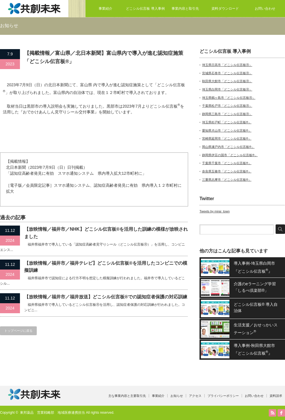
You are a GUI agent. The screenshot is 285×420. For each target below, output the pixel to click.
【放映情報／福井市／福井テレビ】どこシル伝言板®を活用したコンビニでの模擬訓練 (105, 267)
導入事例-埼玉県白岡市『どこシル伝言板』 (254, 267)
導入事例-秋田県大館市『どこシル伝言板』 (254, 349)
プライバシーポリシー (223, 395)
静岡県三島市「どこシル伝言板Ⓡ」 (227, 114)
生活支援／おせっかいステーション (256, 329)
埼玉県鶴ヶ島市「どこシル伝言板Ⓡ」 (228, 97)
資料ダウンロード (225, 9)
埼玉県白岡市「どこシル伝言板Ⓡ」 (227, 89)
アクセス (195, 395)
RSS (272, 413)
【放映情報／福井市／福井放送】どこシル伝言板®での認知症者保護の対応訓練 (105, 296)
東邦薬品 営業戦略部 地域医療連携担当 (52, 413)
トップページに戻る (18, 330)
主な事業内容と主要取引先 (127, 395)
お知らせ (176, 395)
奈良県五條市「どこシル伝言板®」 (226, 171)
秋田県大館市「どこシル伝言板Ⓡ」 (227, 81)
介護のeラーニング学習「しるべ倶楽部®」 (255, 287)
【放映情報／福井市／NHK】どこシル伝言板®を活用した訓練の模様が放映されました (106, 233)
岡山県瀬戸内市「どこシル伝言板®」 (228, 146)
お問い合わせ (265, 9)
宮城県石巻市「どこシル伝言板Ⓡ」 (227, 73)
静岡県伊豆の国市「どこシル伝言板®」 (230, 155)
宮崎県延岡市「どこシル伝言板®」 (226, 138)
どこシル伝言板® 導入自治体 (256, 307)
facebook (281, 413)
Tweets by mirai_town (214, 211)
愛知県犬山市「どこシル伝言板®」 (226, 130)
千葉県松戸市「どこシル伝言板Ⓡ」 (227, 105)
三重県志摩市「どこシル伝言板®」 (226, 179)
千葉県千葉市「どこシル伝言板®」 (226, 163)
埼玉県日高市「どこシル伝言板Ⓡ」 (227, 65)
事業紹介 (105, 9)
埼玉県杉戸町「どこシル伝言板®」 (226, 122)
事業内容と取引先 (185, 9)
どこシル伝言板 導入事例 (145, 9)
